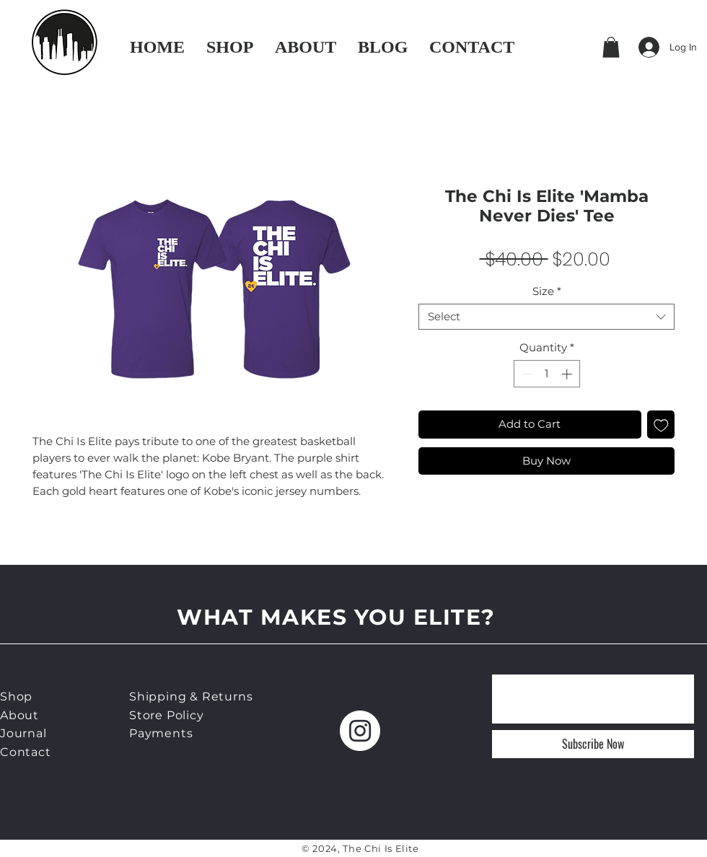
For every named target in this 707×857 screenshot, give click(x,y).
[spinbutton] (546, 374)
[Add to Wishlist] (661, 424)
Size (546, 291)
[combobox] (546, 317)
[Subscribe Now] (593, 744)
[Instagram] (360, 731)
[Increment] (568, 374)
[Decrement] (525, 374)
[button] (611, 47)
